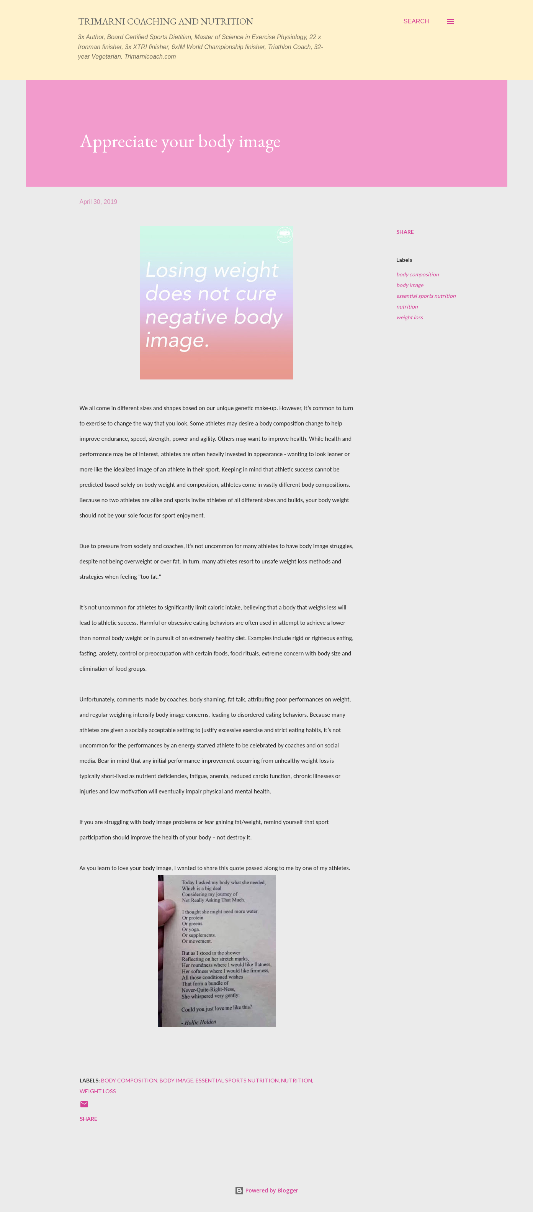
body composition (417, 274)
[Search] (416, 21)
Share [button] (405, 231)
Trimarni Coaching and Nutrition (165, 21)
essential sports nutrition (426, 295)
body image (409, 285)
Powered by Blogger (266, 1190)
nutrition (407, 306)
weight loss (409, 317)
